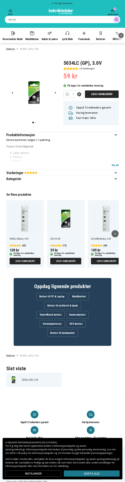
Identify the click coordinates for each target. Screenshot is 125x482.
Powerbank (84, 36)
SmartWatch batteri (51, 314)
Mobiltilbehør (32, 36)
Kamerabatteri (77, 314)
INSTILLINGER (33, 473)
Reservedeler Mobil (12, 36)
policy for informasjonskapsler (37, 453)
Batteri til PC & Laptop (51, 296)
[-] (67, 94)
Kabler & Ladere (50, 36)
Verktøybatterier (52, 323)
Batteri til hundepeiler (62, 332)
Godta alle (92, 473)
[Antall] (73, 94)
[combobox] (62, 19)
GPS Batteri (76, 323)
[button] (62, 135)
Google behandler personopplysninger (92, 453)
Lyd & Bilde (67, 36)
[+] (79, 94)
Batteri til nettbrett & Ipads (62, 305)
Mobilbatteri (79, 296)
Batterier (100, 36)
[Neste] (121, 35)
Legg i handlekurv (101, 94)
